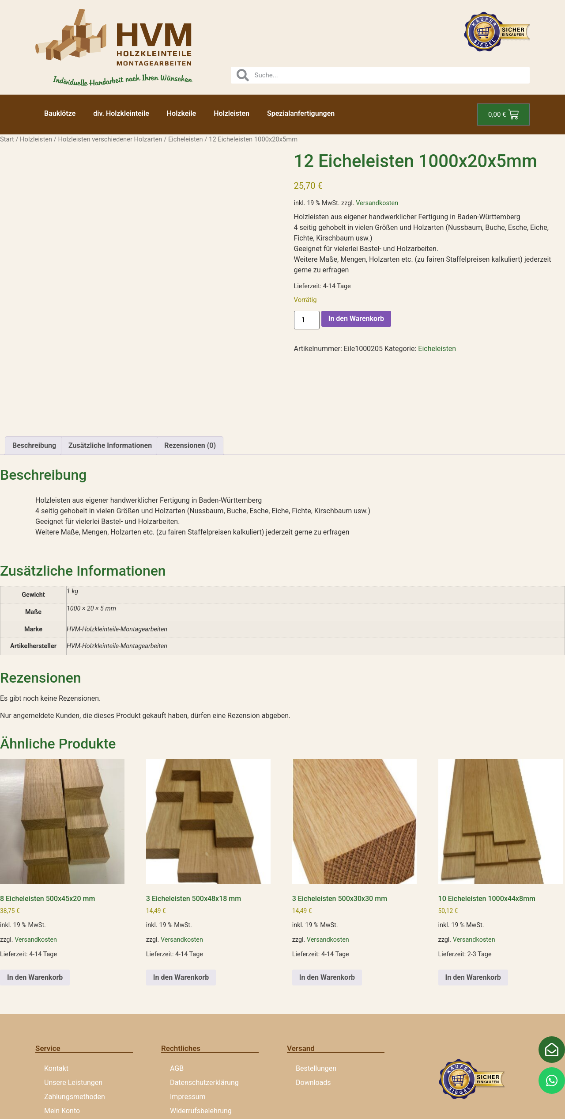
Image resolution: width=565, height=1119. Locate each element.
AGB (177, 1000)
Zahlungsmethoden (74, 1028)
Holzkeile (181, 113)
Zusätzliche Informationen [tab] (110, 377)
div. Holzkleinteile (121, 113)
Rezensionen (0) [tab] (190, 377)
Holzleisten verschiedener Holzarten (110, 139)
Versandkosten (377, 203)
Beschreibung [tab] (34, 377)
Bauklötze (59, 113)
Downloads (313, 1014)
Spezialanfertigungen (301, 113)
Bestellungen (316, 1000)
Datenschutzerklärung (204, 1014)
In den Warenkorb (356, 318)
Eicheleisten (185, 139)
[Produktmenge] (307, 320)
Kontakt (56, 1000)
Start (7, 139)
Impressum (188, 1028)
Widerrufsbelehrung (201, 1043)
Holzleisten (231, 113)
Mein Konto (62, 1043)
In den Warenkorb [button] (35, 909)
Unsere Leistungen (73, 1014)
